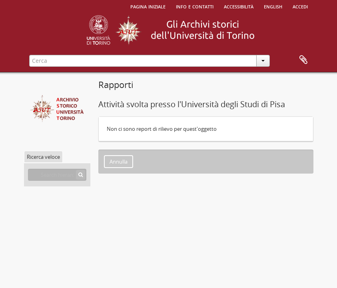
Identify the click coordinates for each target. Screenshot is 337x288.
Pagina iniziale (148, 6)
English (273, 6)
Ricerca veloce (43, 156)
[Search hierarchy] (57, 175)
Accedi (300, 6)
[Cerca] (80, 175)
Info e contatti (194, 6)
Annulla (119, 161)
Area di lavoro (303, 60)
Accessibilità (238, 6)
